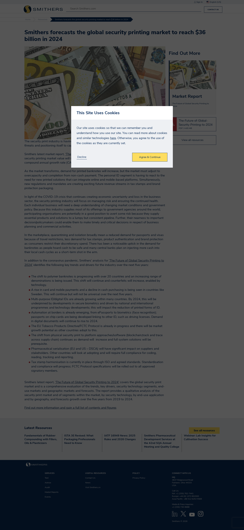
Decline (81, 157)
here (113, 138)
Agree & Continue (149, 157)
